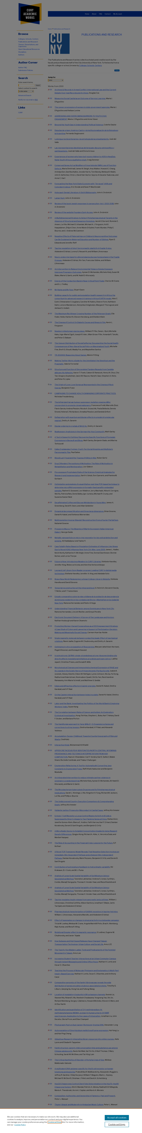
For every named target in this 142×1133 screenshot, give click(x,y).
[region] (71, 1121)
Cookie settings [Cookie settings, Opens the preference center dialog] (116, 1124)
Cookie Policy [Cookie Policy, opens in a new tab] (20, 1125)
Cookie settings (54, 1122)
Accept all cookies (116, 1117)
